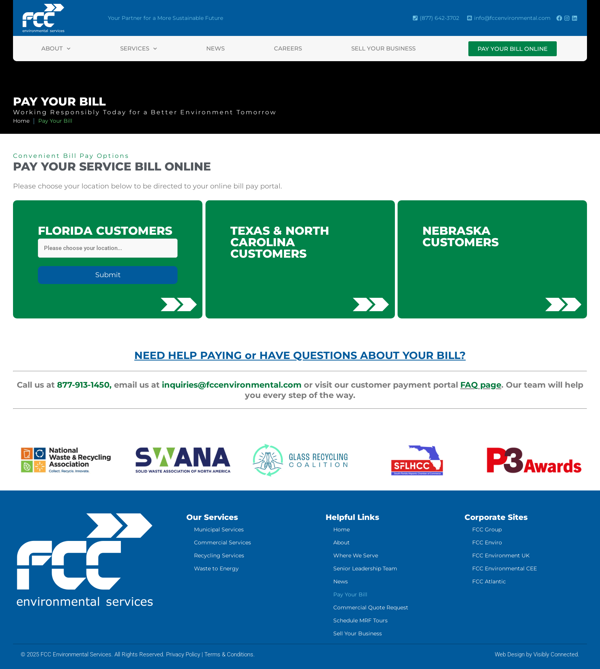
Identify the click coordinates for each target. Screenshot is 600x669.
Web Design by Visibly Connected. (537, 654)
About (56, 49)
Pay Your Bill (350, 594)
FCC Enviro (487, 542)
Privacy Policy (183, 654)
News (215, 48)
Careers (288, 48)
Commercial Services (222, 542)
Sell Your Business (383, 48)
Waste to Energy (216, 568)
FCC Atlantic (489, 581)
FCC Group (487, 529)
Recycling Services (219, 555)
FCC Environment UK (501, 555)
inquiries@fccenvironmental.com (232, 385)
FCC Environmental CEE (504, 568)
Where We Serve (355, 555)
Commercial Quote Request (370, 607)
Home (341, 529)
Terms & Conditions (228, 654)
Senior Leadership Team (365, 568)
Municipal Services (219, 529)
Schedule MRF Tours (360, 620)
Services (138, 49)
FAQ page (480, 385)
